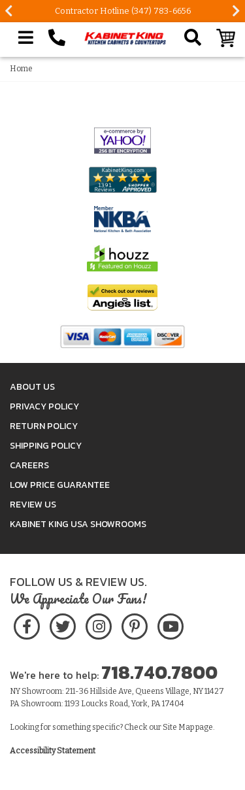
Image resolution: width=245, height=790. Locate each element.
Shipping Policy (46, 446)
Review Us (33, 504)
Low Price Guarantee (60, 485)
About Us (32, 387)
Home (21, 68)
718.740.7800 (159, 672)
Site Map (178, 727)
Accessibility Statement (52, 750)
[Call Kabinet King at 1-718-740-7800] (57, 38)
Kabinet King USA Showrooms (78, 524)
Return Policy (44, 426)
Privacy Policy (44, 406)
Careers (29, 465)
